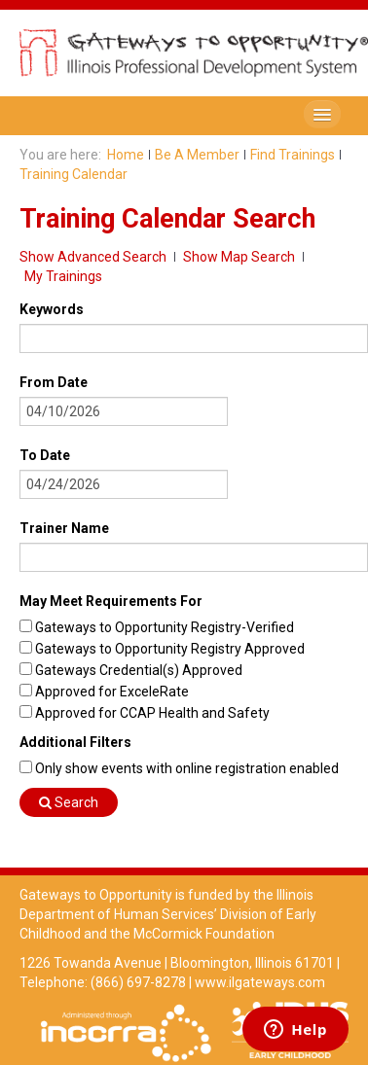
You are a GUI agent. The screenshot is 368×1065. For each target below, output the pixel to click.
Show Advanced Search (92, 257)
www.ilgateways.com (260, 982)
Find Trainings (292, 154)
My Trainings (63, 276)
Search (68, 802)
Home (125, 154)
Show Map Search (239, 257)
